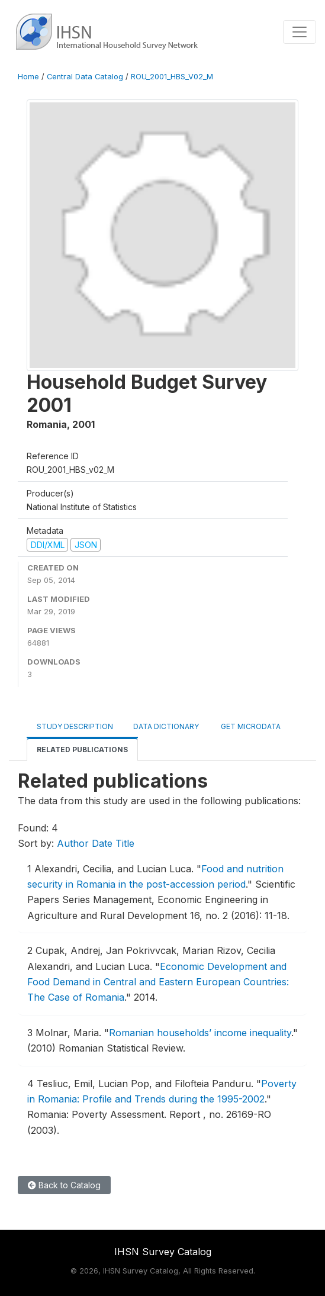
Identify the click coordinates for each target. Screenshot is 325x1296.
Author (73, 843)
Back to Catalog (64, 1185)
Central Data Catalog (85, 76)
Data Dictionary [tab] (166, 726)
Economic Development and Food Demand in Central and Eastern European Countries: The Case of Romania (158, 982)
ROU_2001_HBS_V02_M (172, 76)
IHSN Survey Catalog (162, 1252)
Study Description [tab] (75, 726)
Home (28, 76)
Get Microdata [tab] (250, 726)
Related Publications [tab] (82, 749)
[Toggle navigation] (299, 32)
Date (102, 843)
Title (124, 843)
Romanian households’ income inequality (200, 1033)
